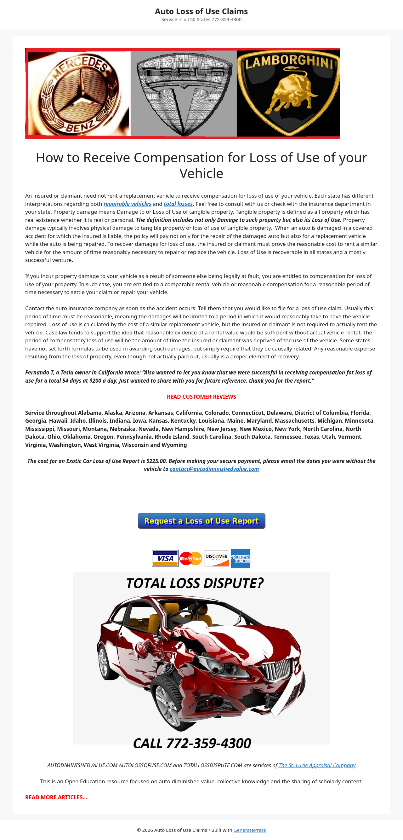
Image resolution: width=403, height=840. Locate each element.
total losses (178, 203)
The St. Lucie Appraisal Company (317, 765)
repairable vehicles (127, 203)
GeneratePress (250, 830)
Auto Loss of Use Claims (201, 11)
